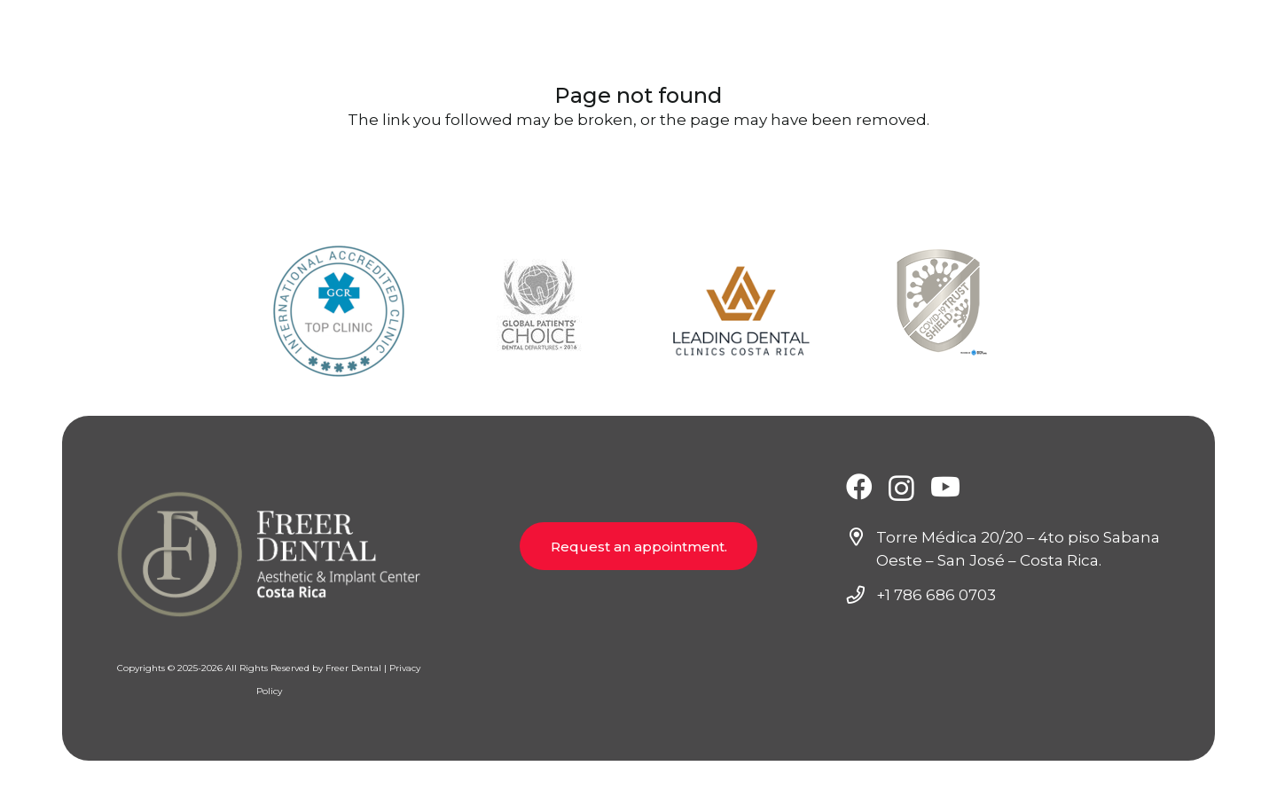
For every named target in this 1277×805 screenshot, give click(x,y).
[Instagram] (901, 488)
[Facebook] (859, 486)
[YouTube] (945, 486)
